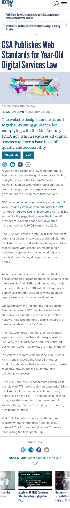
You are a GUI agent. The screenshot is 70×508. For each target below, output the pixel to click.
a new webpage (31, 202)
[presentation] (3, 487)
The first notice (23, 427)
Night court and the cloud (44, 458)
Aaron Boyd (15, 112)
